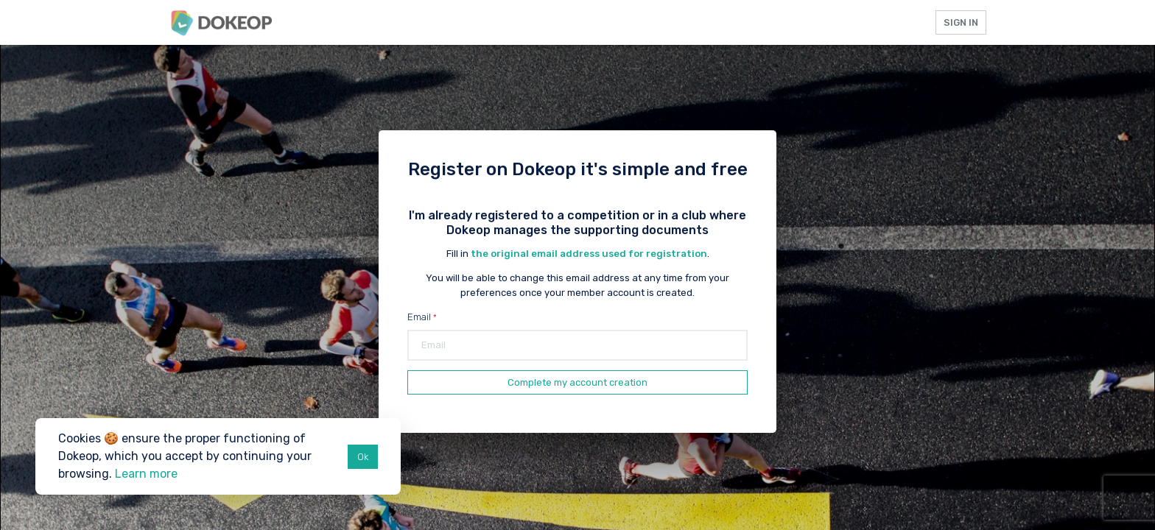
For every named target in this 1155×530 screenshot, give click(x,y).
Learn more (146, 474)
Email (419, 316)
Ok (362, 456)
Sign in (961, 22)
